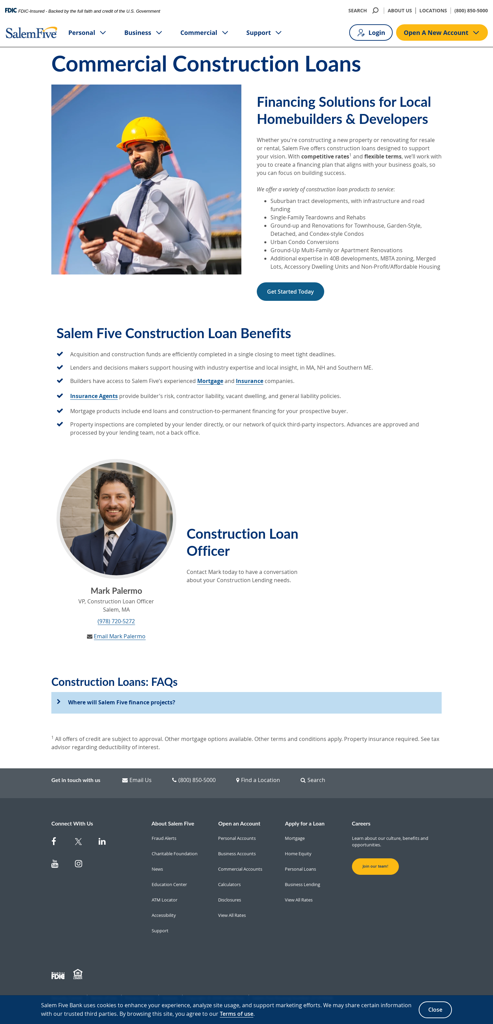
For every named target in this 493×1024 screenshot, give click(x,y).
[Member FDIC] (58, 974)
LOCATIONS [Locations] (433, 10)
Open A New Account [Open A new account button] (442, 32)
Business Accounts (237, 853)
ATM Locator (164, 900)
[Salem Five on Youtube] (59, 865)
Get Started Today (290, 291)
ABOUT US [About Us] (400, 10)
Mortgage (210, 381)
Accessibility (164, 915)
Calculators (229, 884)
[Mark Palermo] (116, 519)
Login (371, 32)
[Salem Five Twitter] (82, 842)
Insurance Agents (94, 396)
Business (143, 32)
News (157, 869)
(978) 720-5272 (116, 621)
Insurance (249, 381)
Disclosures (229, 900)
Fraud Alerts (164, 838)
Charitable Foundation (175, 853)
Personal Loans (300, 869)
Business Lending (302, 884)
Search (313, 780)
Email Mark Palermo (120, 636)
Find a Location (258, 780)
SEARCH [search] (364, 10)
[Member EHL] (78, 974)
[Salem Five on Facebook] (59, 842)
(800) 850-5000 (471, 10)
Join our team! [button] (375, 866)
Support (264, 32)
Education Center (169, 884)
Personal (87, 32)
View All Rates (232, 915)
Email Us (137, 780)
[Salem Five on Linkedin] (106, 842)
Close (435, 1009)
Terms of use (236, 1013)
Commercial (204, 32)
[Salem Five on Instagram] (82, 865)
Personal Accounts (237, 838)
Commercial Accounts (240, 869)
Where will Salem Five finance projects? (121, 702)
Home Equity (298, 853)
